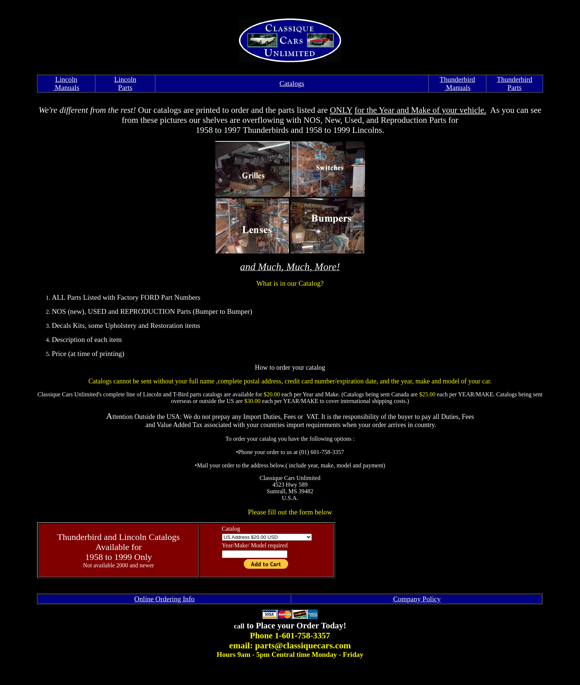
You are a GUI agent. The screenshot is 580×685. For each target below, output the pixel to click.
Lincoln (66, 79)
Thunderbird (457, 79)
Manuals (66, 87)
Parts (515, 87)
